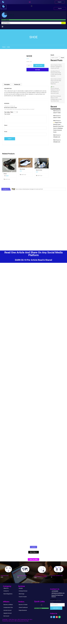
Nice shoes (22, 169)
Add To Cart (7, 179)
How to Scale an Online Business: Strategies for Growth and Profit (56, 66)
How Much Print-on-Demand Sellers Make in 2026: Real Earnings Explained (56, 74)
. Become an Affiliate (8, 604)
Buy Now (37, 69)
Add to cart (38, 65)
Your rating (7, 112)
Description (7, 84)
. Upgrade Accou (7, 613)
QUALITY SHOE (57, 112)
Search (52, 55)
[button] (31, 6)
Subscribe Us (56, 608)
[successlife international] (3, 2)
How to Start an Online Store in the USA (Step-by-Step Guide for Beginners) (56, 81)
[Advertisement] (33, 236)
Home (4, 47)
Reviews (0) (17, 84)
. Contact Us (6, 591)
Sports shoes (39, 170)
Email (6, 131)
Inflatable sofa (56, 137)
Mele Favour (56, 110)
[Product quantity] (29, 65)
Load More (33, 547)
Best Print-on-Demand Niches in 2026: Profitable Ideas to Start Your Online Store (56, 99)
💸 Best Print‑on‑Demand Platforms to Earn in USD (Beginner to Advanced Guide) (55, 90)
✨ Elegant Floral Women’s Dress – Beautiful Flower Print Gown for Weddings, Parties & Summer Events (58, 127)
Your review (7, 114)
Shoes (5, 173)
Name (6, 125)
